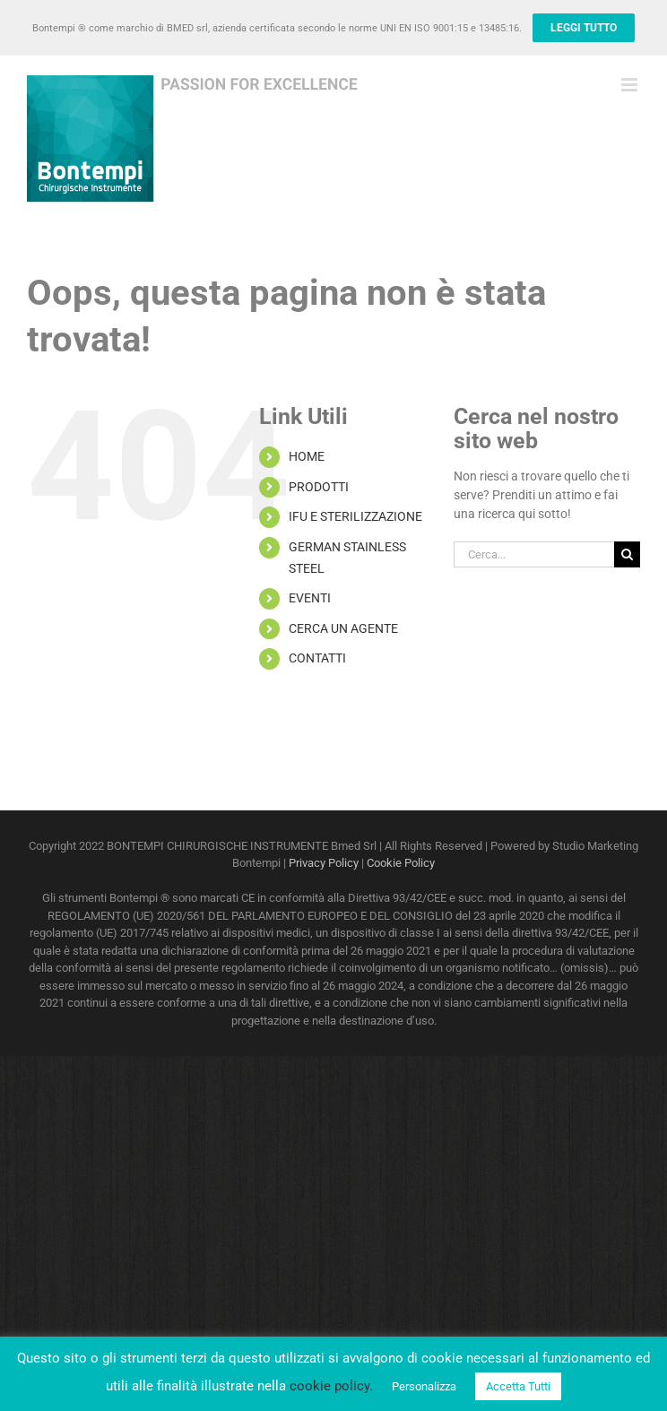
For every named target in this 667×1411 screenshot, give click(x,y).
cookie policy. (331, 1386)
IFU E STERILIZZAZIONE (355, 516)
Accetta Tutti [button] (518, 1386)
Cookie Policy (401, 863)
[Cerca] (627, 554)
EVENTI (310, 598)
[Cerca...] (534, 554)
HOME (307, 456)
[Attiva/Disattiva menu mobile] (630, 84)
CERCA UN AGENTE (343, 628)
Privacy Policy (324, 863)
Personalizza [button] (424, 1386)
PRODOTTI (319, 487)
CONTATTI (317, 658)
